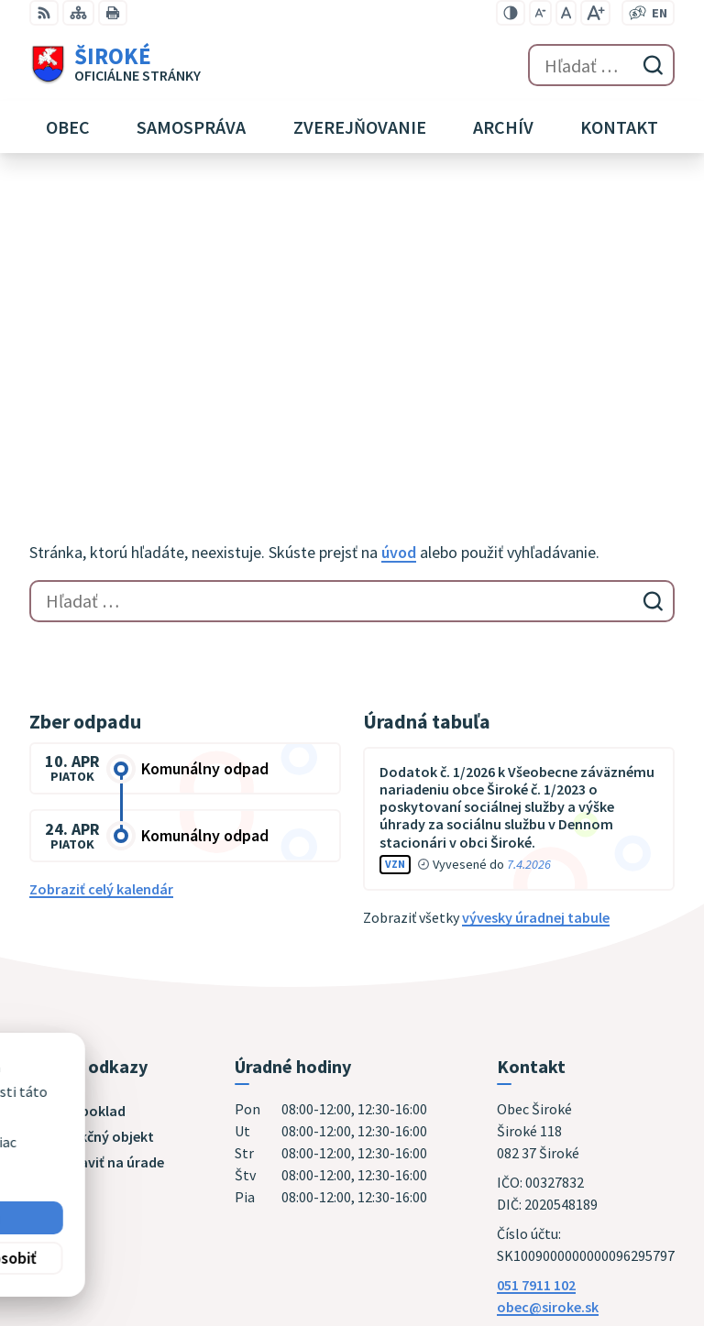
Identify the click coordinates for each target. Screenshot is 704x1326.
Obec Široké (170, 1139)
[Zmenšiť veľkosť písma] (540, 13)
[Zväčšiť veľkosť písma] (595, 13)
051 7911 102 (536, 987)
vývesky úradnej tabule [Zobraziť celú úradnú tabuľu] (536, 619)
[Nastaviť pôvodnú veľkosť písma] (566, 13)
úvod (398, 254)
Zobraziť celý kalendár (101, 591)
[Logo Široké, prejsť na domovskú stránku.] (115, 65)
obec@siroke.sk (548, 1009)
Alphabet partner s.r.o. (268, 1121)
